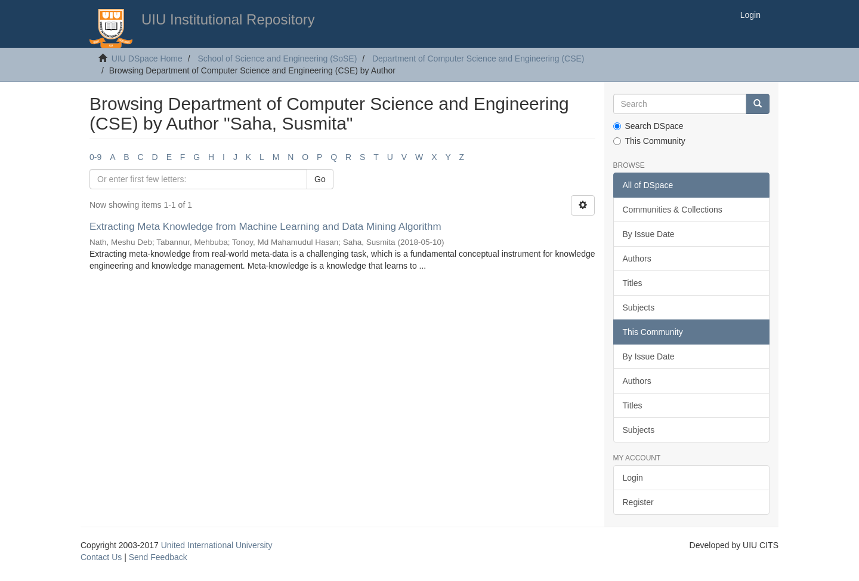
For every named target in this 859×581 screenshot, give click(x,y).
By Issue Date (649, 234)
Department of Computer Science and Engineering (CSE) (478, 58)
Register (638, 502)
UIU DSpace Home (147, 58)
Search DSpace (648, 126)
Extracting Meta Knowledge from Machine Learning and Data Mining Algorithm (265, 226)
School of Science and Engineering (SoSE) (277, 58)
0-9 (95, 157)
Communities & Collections (672, 209)
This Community (649, 141)
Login (633, 477)
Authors (637, 258)
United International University (217, 545)
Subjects (639, 307)
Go (320, 179)
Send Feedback (158, 557)
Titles (632, 283)
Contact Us (101, 557)
